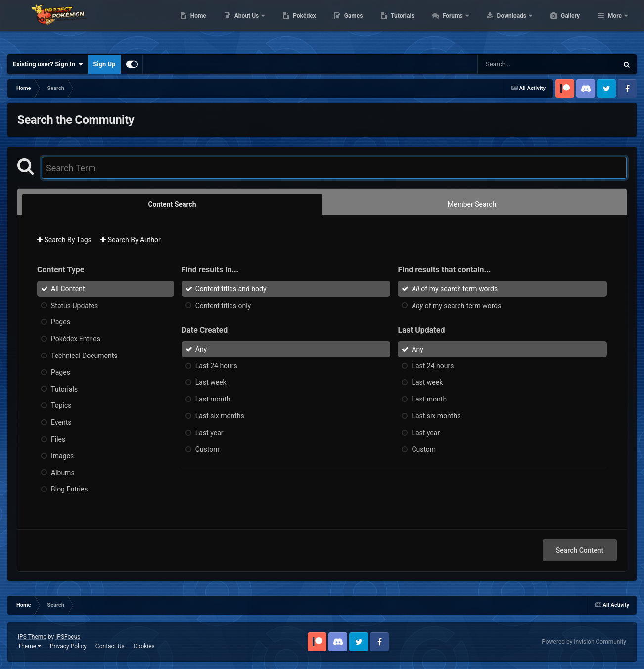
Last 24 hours (216, 365)
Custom (207, 449)
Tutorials (449, 24)
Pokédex (351, 24)
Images (62, 456)
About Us (294, 24)
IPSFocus (67, 636)
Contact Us (110, 646)
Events (61, 422)
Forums (500, 24)
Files (58, 439)
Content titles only (223, 305)
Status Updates (74, 305)
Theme (29, 646)
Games (400, 24)
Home (245, 24)
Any (201, 349)
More (614, 24)
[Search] (523, 64)
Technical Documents (84, 355)
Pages (60, 322)
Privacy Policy (68, 646)
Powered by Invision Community (584, 641)
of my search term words (455, 289)
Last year (209, 433)
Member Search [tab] (472, 204)
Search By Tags (64, 240)
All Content (68, 289)
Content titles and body (231, 289)
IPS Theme (32, 636)
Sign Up (104, 64)
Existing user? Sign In (48, 64)
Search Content (579, 550)
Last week (211, 382)
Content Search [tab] (172, 204)
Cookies (144, 646)
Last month (212, 399)
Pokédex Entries (75, 339)
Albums (63, 472)
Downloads (559, 24)
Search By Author (130, 240)
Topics (61, 405)
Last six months (219, 416)
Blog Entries (69, 489)
